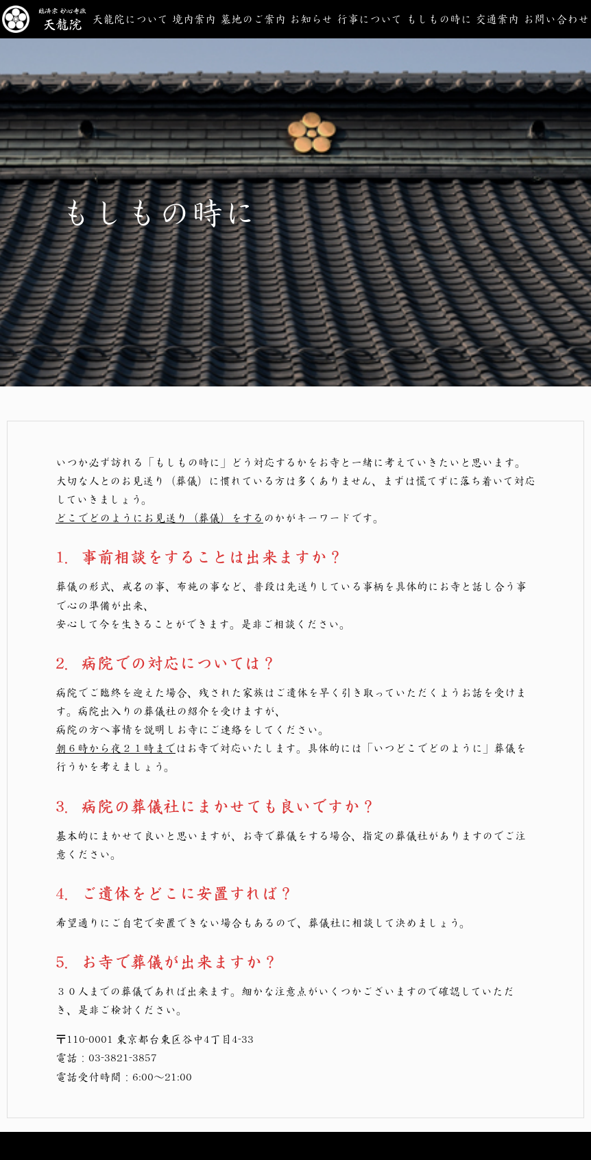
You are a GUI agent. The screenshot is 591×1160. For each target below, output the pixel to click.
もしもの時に (439, 19)
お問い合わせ (556, 19)
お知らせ (311, 19)
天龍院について (130, 19)
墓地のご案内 (253, 19)
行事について (369, 19)
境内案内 (194, 19)
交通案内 (497, 19)
